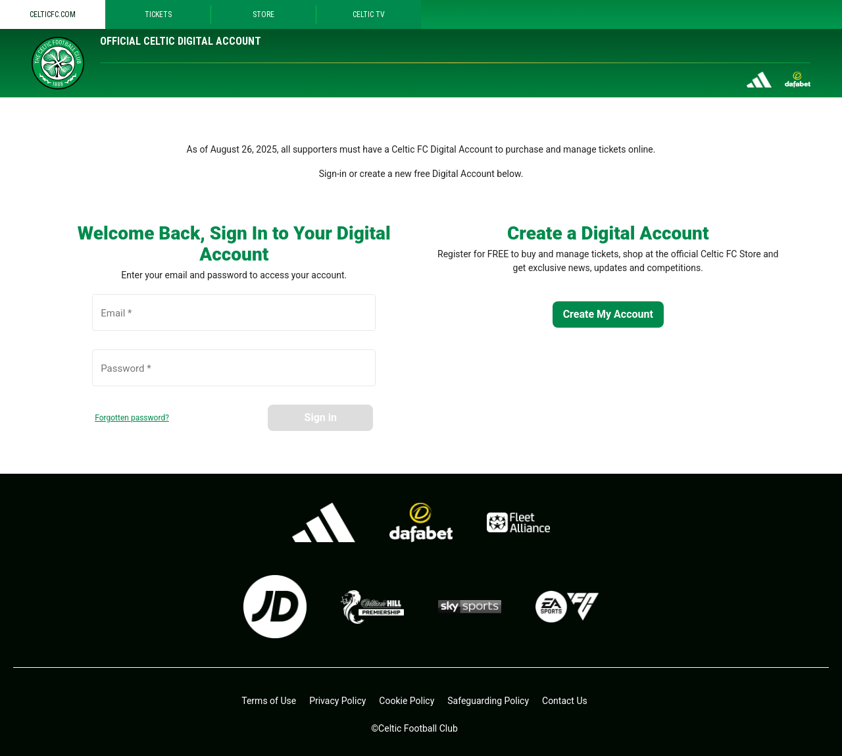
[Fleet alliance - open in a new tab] (518, 522)
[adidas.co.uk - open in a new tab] (323, 522)
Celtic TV (369, 14)
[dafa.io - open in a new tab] (421, 522)
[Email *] (234, 319)
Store (263, 14)
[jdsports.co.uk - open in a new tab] (275, 606)
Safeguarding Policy (488, 700)
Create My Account (608, 314)
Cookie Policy (406, 700)
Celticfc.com (53, 14)
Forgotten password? (132, 417)
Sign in (321, 417)
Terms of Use (268, 700)
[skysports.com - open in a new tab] (469, 606)
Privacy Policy (337, 700)
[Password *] (234, 375)
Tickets (158, 14)
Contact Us (564, 700)
